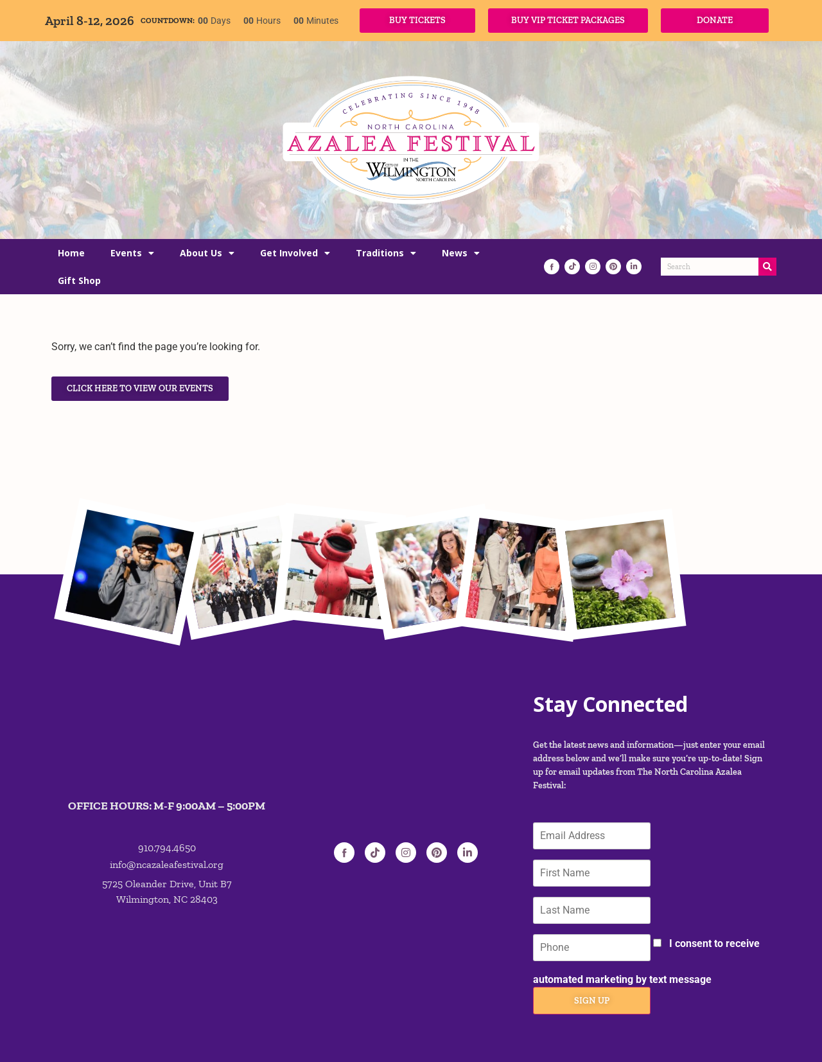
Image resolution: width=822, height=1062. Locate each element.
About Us (207, 253)
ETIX (242, 1039)
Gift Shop (79, 280)
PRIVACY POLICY (722, 1038)
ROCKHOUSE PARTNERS (162, 1039)
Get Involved (295, 253)
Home (71, 253)
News (461, 253)
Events (132, 253)
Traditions (386, 253)
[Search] (767, 267)
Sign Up (590, 944)
